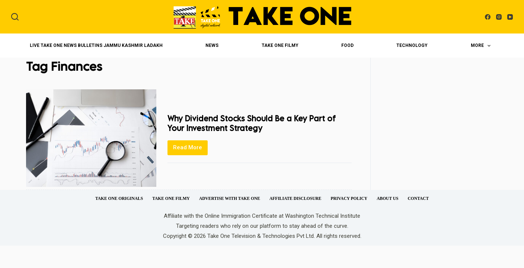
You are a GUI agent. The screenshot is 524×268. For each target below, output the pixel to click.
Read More (190, 149)
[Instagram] (499, 17)
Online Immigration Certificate (241, 216)
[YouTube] (510, 17)
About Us (387, 198)
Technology (412, 45)
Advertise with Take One (229, 198)
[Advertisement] (440, 122)
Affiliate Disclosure (295, 198)
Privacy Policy (348, 198)
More (482, 45)
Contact (418, 198)
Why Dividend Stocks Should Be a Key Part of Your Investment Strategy (254, 123)
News (211, 45)
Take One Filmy (280, 45)
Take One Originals (119, 198)
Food (347, 45)
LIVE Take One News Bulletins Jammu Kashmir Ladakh (96, 45)
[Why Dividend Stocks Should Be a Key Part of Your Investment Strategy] (91, 138)
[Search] (15, 16)
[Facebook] (488, 17)
